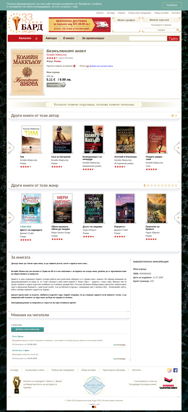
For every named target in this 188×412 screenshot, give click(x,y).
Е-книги (68, 38)
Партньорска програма (114, 370)
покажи (161, 30)
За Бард (111, 13)
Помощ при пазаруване (139, 13)
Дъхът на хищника (92, 226)
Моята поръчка (159, 20)
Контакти (176, 13)
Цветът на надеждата (31, 230)
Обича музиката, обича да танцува (60, 227)
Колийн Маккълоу (57, 54)
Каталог (25, 38)
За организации (93, 38)
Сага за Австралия (61, 157)
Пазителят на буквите (152, 227)
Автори (51, 38)
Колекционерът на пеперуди (92, 158)
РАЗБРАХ (172, 5)
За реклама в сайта (34, 370)
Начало (100, 13)
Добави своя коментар (27, 329)
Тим (22, 157)
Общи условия (161, 13)
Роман (57, 61)
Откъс (83, 66)
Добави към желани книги (101, 66)
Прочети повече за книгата (59, 66)
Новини (121, 13)
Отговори (120, 345)
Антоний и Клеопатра (125, 157)
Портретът (119, 226)
